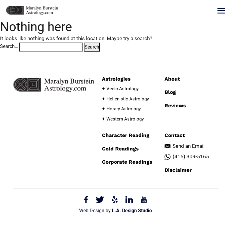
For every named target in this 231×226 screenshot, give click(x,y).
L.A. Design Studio (132, 210)
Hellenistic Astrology (127, 99)
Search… (9, 46)
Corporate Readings (127, 162)
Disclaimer (178, 170)
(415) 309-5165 (191, 156)
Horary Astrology (123, 109)
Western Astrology (125, 119)
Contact (175, 135)
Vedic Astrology (122, 88)
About (172, 79)
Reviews (175, 106)
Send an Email (189, 146)
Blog (170, 92)
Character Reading (125, 135)
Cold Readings (120, 149)
